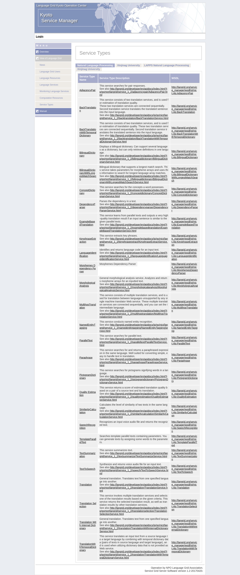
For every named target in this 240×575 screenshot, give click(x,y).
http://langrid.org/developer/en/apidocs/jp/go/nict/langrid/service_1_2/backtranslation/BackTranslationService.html (134, 117)
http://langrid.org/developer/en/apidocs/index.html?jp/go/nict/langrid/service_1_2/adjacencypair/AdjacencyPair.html (134, 91)
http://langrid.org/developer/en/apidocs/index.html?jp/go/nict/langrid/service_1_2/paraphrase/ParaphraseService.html (134, 362)
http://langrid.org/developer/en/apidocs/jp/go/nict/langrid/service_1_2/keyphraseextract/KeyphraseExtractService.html (134, 241)
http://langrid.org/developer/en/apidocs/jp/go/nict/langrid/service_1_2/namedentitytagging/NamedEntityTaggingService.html (134, 327)
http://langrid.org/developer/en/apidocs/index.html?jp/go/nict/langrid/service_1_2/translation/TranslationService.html (134, 487)
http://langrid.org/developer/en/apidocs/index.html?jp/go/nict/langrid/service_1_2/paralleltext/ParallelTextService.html (134, 341)
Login (39, 36)
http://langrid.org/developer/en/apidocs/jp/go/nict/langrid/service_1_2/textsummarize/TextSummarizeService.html (134, 455)
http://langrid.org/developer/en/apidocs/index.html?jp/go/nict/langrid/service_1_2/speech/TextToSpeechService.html (134, 470)
